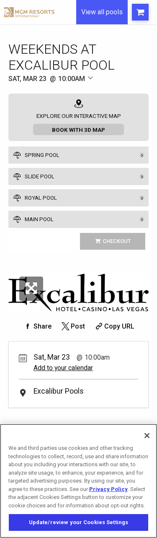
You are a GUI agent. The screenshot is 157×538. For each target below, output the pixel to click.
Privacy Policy (108, 489)
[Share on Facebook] (37, 326)
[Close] (147, 435)
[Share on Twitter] (72, 326)
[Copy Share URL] (114, 326)
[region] (78, 481)
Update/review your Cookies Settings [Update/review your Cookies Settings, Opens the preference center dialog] (79, 522)
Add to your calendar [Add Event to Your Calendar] (63, 368)
